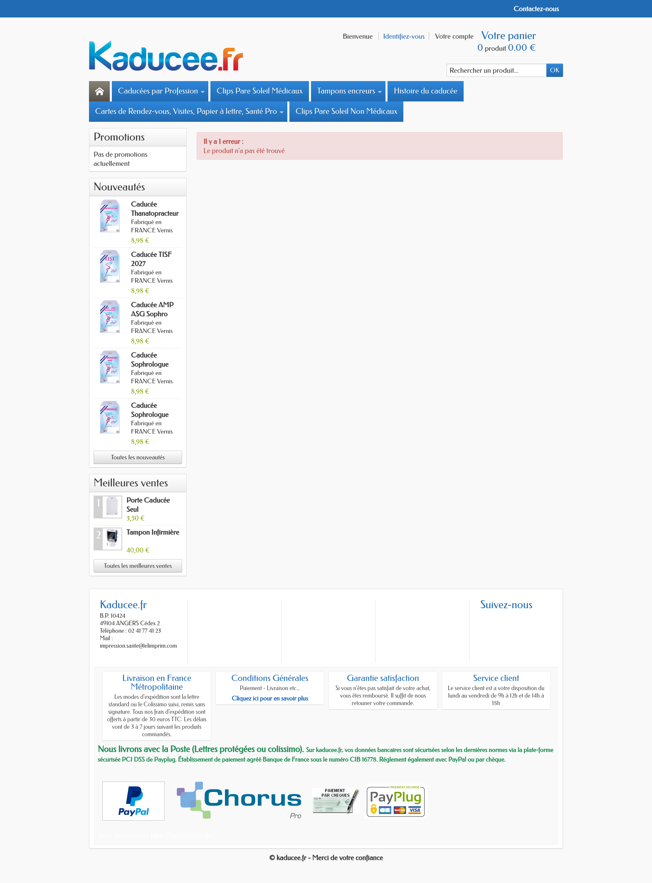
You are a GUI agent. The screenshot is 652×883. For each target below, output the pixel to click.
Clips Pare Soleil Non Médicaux (346, 111)
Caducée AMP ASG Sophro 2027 (152, 314)
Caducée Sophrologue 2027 (149, 414)
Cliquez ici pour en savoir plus (270, 698)
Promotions (119, 137)
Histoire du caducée (425, 91)
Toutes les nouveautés (138, 457)
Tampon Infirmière (152, 532)
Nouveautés (119, 186)
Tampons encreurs (349, 91)
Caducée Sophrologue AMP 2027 (149, 364)
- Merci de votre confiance (345, 857)
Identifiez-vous (404, 36)
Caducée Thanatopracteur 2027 (154, 213)
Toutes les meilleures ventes (138, 566)
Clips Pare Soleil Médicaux (260, 91)
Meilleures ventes (131, 482)
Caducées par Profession (161, 91)
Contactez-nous (536, 9)
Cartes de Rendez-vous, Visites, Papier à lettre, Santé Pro (189, 111)
